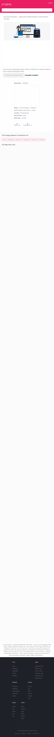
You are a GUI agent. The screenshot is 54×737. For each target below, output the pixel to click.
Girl (29, 688)
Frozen (30, 686)
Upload (50, 3)
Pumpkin (14, 675)
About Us (17, 733)
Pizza (13, 666)
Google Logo (38, 678)
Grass (13, 711)
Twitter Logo (38, 668)
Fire (13, 709)
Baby (29, 691)
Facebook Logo (39, 673)
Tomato (14, 673)
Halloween (15, 688)
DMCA (29, 733)
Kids (29, 698)
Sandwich (15, 668)
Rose (22, 711)
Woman (30, 693)
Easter (14, 696)
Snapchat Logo (39, 675)
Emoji (22, 706)
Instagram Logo (39, 666)
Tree (13, 716)
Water (22, 713)
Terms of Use (36, 733)
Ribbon (23, 716)
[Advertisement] (27, 53)
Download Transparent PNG (13, 75)
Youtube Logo (38, 671)
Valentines (15, 693)
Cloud (13, 706)
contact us (48, 69)
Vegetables (15, 671)
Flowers (23, 709)
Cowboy (30, 696)
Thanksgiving (15, 691)
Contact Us (23, 733)
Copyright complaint (31, 75)
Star (13, 713)
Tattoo (22, 718)
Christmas (15, 686)
